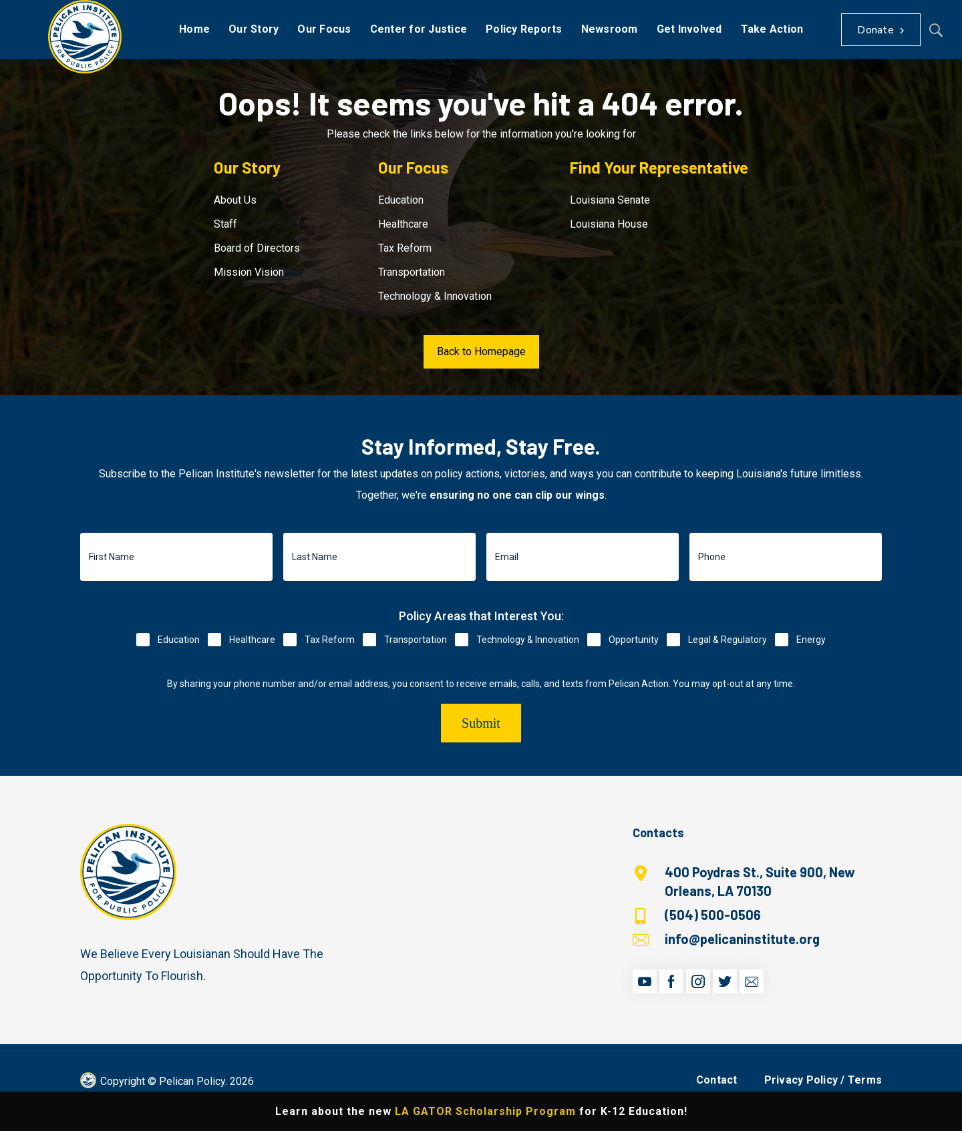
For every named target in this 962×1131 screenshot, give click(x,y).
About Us (235, 200)
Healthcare (403, 224)
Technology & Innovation (435, 296)
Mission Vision (249, 272)
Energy (811, 639)
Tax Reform (405, 248)
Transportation (411, 272)
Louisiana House (609, 224)
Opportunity (634, 639)
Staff (225, 224)
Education (401, 200)
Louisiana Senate (610, 200)
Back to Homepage (481, 351)
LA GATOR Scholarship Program (485, 1111)
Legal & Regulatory (727, 639)
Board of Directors (257, 248)
